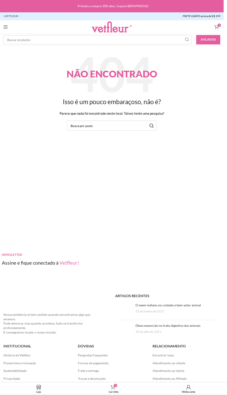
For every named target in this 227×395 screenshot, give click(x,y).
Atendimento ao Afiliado (170, 378)
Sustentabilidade (15, 371)
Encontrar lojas (163, 355)
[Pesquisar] (97, 39)
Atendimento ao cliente (169, 363)
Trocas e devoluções (92, 378)
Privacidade (11, 378)
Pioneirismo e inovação (19, 363)
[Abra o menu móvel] (5, 26)
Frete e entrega (88, 371)
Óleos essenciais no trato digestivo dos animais (167, 325)
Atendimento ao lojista (168, 371)
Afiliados (208, 39)
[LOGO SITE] (112, 27)
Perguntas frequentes (93, 355)
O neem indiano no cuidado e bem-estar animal (168, 305)
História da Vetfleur (17, 355)
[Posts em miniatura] (123, 309)
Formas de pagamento (93, 363)
